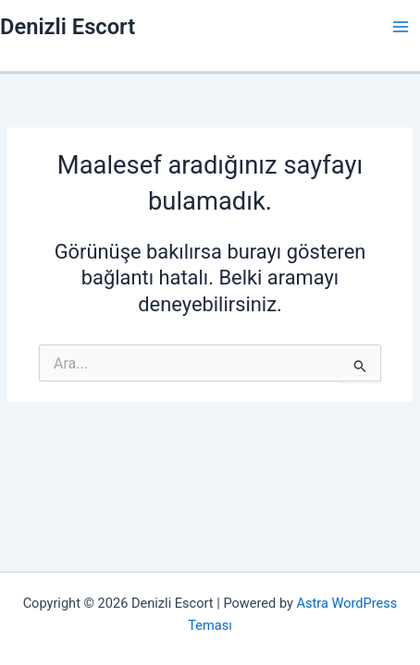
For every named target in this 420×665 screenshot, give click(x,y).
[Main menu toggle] (400, 26)
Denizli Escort (67, 27)
